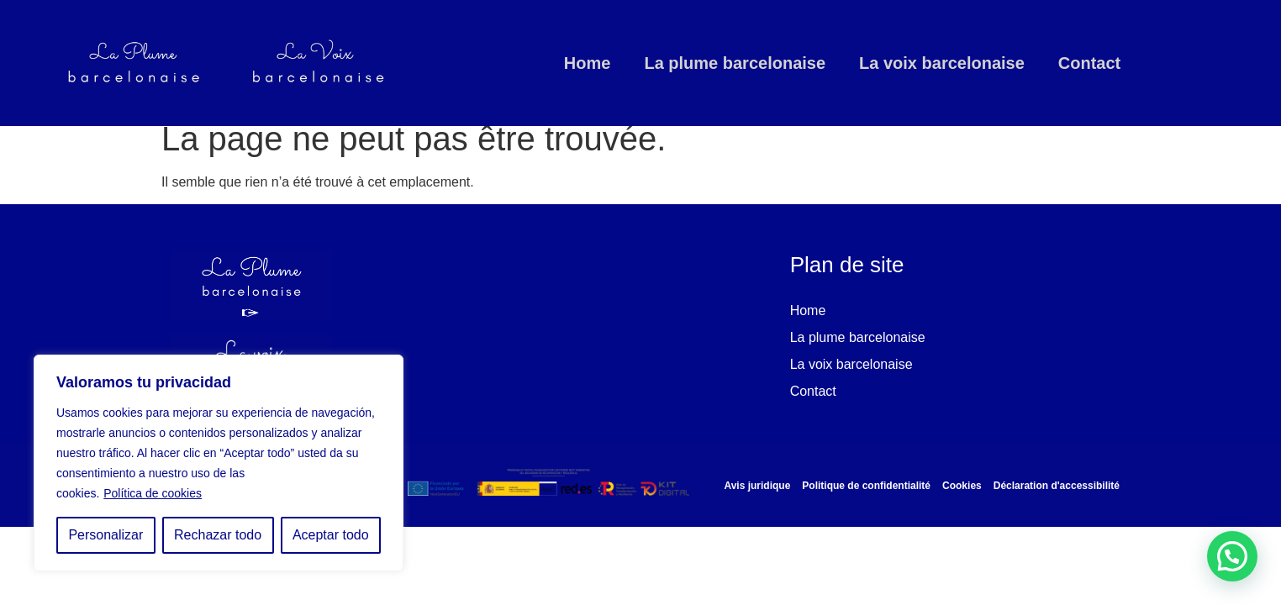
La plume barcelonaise (734, 63)
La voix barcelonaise (942, 63)
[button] (1232, 556)
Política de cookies (152, 493)
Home (587, 63)
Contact (1089, 63)
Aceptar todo (331, 535)
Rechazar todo (217, 535)
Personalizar (105, 535)
